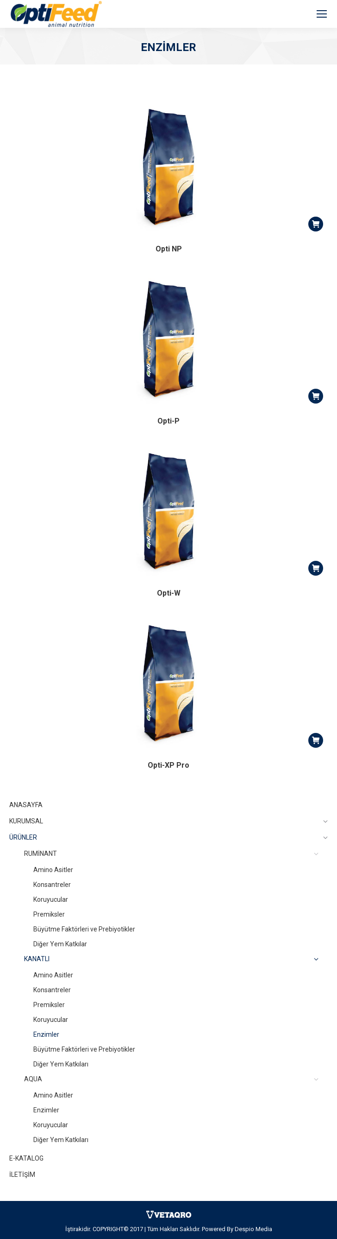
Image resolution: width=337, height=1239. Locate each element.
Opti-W (169, 593)
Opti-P (168, 421)
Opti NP (169, 248)
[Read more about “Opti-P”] (315, 396)
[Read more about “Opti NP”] (315, 224)
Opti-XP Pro (168, 765)
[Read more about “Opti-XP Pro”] (315, 740)
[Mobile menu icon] (322, 14)
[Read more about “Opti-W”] (315, 568)
